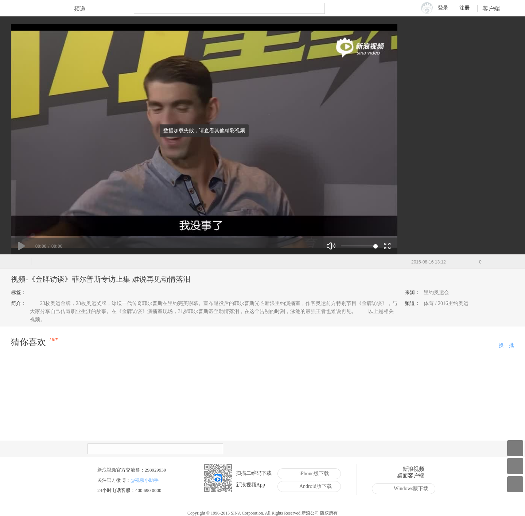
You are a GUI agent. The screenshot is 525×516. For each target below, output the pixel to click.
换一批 (506, 345)
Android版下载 (310, 486)
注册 (464, 8)
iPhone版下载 (308, 473)
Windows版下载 (405, 488)
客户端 (495, 8)
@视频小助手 (145, 480)
